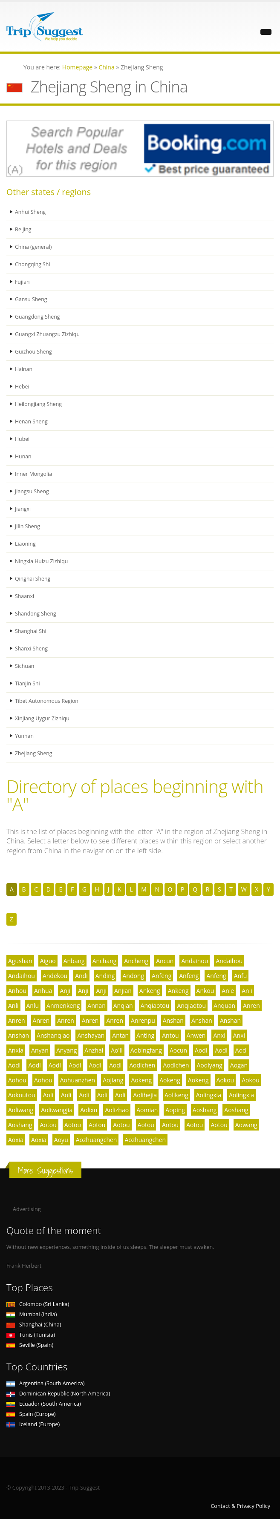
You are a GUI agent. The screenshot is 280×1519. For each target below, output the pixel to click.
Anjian (123, 991)
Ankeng (149, 991)
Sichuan (25, 666)
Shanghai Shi (31, 631)
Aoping (175, 1110)
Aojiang (113, 1080)
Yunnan (24, 735)
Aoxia (15, 1140)
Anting (145, 1035)
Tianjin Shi (27, 683)
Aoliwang (20, 1110)
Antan (120, 1035)
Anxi (219, 1035)
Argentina (45, 1383)
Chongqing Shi (33, 264)
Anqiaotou (155, 1005)
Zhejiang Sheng (34, 753)
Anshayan (90, 1035)
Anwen (196, 1035)
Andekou (55, 976)
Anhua (43, 991)
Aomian (147, 1110)
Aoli (48, 1095)
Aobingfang (146, 1050)
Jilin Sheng (27, 526)
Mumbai (31, 1314)
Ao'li (116, 1050)
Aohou (17, 1080)
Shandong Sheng (36, 613)
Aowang (246, 1125)
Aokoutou (21, 1095)
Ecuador (43, 1403)
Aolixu (88, 1110)
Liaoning (25, 543)
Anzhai (93, 1050)
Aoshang (205, 1110)
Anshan (173, 1020)
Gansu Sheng (31, 299)
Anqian (123, 1005)
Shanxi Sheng (32, 648)
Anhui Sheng (30, 212)
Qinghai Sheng (33, 578)
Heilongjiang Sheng (39, 404)
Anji (65, 991)
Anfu (240, 976)
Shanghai (33, 1324)
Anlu (32, 1005)
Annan (96, 1005)
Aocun (178, 1050)
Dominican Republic (58, 1393)
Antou (170, 1035)
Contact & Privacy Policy (240, 1506)
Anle (228, 991)
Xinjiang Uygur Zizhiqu (42, 718)
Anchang (104, 961)
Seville (29, 1345)
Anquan (224, 1005)
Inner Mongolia (34, 474)
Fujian (22, 281)
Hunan (23, 456)
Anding (105, 976)
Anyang (66, 1050)
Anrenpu (143, 1020)
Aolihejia (145, 1095)
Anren (251, 1005)
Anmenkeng (63, 1005)
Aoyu (61, 1140)
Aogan (239, 1065)
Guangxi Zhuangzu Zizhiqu (48, 334)
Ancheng (136, 961)
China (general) (33, 246)
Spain (30, 1414)
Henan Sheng (31, 421)
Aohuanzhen (77, 1080)
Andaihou (194, 961)
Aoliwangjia (56, 1110)
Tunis (30, 1334)
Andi (81, 976)
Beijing (23, 229)
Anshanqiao (53, 1035)
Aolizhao (117, 1110)
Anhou (17, 991)
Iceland (33, 1424)
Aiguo (48, 961)
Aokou (225, 1080)
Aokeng (141, 1080)
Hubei (22, 439)
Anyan (40, 1050)
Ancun (164, 961)
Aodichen (142, 1065)
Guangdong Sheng (38, 316)
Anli (247, 991)
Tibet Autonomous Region (47, 701)
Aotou (48, 1125)
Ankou (205, 991)
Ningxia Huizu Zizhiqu (42, 561)
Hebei (22, 386)
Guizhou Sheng (34, 351)
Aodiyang (209, 1065)
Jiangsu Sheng (32, 491)
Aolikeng (176, 1095)
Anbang (74, 961)
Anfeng (161, 976)
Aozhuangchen (96, 1140)
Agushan (20, 961)
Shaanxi (25, 596)
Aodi (201, 1050)
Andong (133, 976)
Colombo (37, 1304)
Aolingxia (208, 1095)
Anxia (15, 1050)
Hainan (24, 369)
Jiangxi (23, 508)
